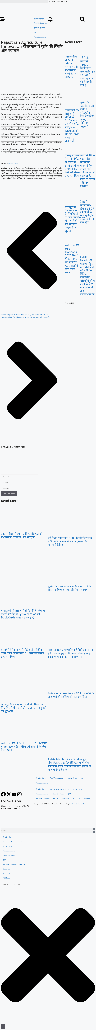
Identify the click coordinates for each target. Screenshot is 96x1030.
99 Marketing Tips (20, 806)
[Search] (94, 830)
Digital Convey (6, 806)
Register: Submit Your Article (47, 798)
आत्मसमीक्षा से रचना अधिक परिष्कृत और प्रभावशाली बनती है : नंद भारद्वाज (71, 66)
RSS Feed (87, 798)
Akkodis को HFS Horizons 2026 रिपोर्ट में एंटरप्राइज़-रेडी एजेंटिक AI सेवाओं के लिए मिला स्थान (72, 258)
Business (65, 798)
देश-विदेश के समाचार (40, 23)
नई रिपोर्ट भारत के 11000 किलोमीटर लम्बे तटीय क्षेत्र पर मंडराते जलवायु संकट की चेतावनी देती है (87, 71)
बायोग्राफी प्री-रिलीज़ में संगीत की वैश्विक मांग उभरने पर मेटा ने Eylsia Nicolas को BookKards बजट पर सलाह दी (72, 125)
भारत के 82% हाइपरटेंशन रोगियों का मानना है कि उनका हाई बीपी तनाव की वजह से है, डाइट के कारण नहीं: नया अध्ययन (87, 170)
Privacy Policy (78, 789)
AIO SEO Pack (14, 808)
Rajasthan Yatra (40, 37)
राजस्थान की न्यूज (39, 28)
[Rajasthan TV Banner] (41, 15)
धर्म (35, 32)
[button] (24, 1)
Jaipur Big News (58, 794)
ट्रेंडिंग (69, 794)
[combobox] (14, 884)
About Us (76, 798)
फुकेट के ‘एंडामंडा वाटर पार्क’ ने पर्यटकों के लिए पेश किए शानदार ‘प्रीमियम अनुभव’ (87, 114)
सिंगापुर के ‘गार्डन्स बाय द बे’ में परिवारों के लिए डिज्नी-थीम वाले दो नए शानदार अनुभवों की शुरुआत (72, 219)
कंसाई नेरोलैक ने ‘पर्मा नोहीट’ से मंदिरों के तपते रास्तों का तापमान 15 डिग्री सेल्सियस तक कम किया (72, 165)
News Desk (13, 163)
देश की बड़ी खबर (39, 19)
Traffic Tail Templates (77, 804)
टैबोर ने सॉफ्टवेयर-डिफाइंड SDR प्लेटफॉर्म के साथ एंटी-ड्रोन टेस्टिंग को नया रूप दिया (87, 212)
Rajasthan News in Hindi (59, 789)
